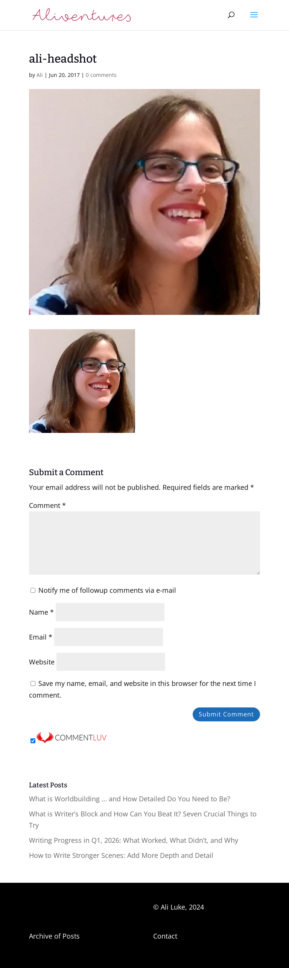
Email (40, 636)
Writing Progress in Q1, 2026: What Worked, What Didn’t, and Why (133, 840)
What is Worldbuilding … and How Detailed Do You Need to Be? (129, 798)
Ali (40, 74)
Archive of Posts (54, 935)
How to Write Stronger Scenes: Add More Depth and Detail (121, 855)
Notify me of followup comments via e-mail (107, 590)
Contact (165, 935)
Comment (47, 505)
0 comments (101, 74)
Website (42, 661)
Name (41, 612)
